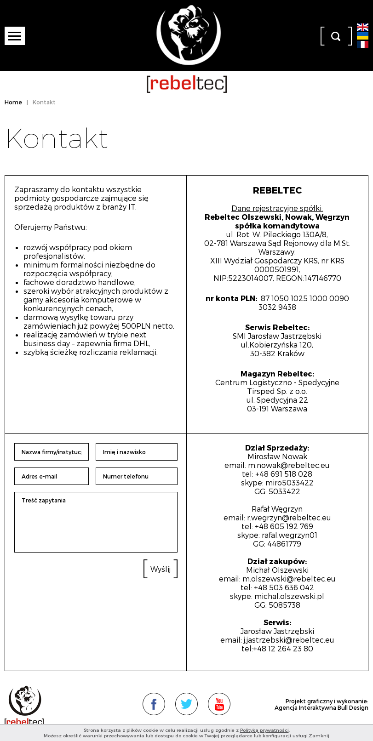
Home (13, 102)
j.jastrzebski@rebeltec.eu (289, 639)
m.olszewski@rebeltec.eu (289, 578)
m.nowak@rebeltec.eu (289, 465)
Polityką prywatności (264, 730)
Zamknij (319, 735)
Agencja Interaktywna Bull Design (321, 707)
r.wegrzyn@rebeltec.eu (289, 517)
